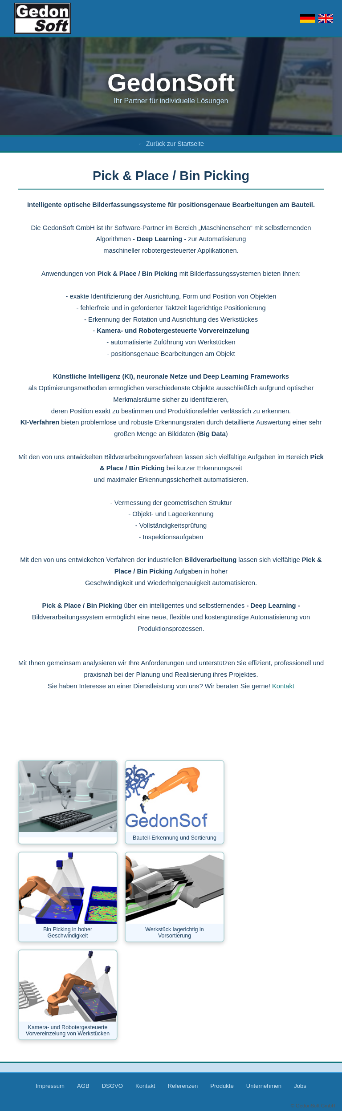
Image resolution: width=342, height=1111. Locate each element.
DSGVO (112, 1086)
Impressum (50, 1086)
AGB (83, 1086)
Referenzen (182, 1086)
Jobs (300, 1086)
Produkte (221, 1086)
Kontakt (283, 686)
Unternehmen (263, 1086)
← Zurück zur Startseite (171, 143)
